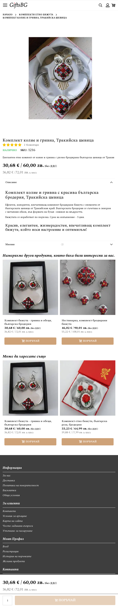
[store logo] (18, 5)
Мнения (34, 244)
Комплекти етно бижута (36, 14)
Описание (11, 182)
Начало (8, 14)
